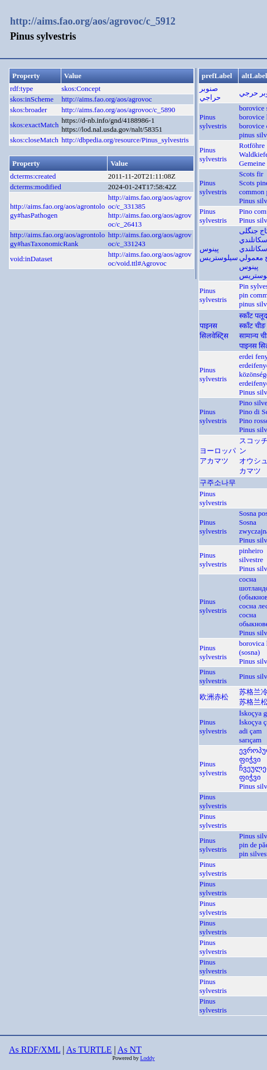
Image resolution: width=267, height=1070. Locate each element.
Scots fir (251, 174)
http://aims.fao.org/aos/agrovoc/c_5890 (118, 109)
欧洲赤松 (214, 697)
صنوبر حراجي (210, 93)
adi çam (250, 731)
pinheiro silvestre (251, 555)
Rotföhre (252, 145)
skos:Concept (80, 88)
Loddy (147, 1058)
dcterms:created (33, 176)
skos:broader (28, 109)
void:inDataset (31, 259)
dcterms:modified (35, 187)
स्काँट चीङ (252, 326)
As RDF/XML (34, 1049)
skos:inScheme (32, 99)
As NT (130, 1049)
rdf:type (21, 88)
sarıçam (250, 740)
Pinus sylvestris (213, 121)
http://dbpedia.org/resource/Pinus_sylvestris (124, 140)
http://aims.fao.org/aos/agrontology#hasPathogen (57, 210)
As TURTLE (89, 1049)
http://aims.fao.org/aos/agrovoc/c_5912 (93, 21)
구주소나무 (218, 482)
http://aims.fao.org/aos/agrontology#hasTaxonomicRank (57, 239)
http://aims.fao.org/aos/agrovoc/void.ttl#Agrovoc (150, 258)
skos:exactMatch (34, 125)
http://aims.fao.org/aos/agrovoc (106, 99)
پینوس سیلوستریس (219, 253)
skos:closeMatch (34, 140)
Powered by (126, 1058)
